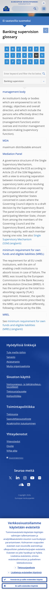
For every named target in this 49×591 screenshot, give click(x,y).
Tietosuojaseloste (26, 567)
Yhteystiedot (13, 441)
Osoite (10, 446)
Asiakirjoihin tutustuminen (21, 423)
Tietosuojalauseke (16, 391)
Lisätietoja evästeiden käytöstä (26, 572)
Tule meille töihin (16, 352)
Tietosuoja (12, 414)
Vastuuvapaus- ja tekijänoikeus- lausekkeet (24, 385)
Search (35, 8)
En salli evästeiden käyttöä (26, 586)
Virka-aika (12, 450)
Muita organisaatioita (18, 366)
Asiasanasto (13, 361)
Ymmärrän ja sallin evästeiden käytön (26, 579)
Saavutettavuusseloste (19, 418)
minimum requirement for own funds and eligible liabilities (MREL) (24, 325)
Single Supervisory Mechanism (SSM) (22, 239)
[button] (44, 3)
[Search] (23, 8)
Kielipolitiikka (14, 396)
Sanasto (11, 357)
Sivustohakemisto (16, 458)
